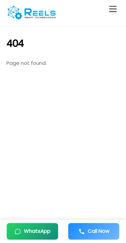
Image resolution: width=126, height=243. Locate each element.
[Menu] (113, 9)
